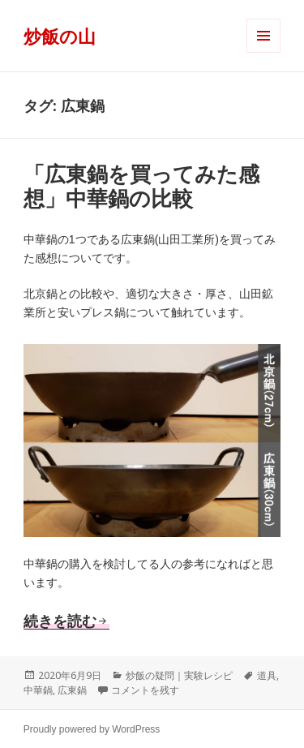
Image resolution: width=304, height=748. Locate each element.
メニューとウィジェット (263, 52)
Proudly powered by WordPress (92, 729)
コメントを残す (145, 690)
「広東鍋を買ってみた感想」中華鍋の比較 (141, 186)
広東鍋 (72, 690)
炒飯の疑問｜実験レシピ (179, 675)
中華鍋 (38, 690)
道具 (266, 675)
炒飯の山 (60, 36)
